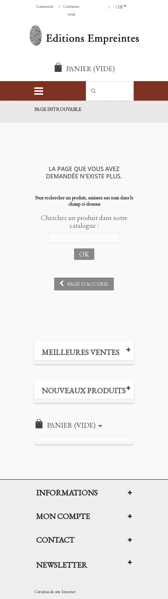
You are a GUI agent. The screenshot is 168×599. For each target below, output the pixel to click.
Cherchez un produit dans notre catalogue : (84, 221)
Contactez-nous (71, 10)
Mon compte (63, 516)
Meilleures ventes (80, 352)
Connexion (44, 6)
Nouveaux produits (84, 391)
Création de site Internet (55, 592)
